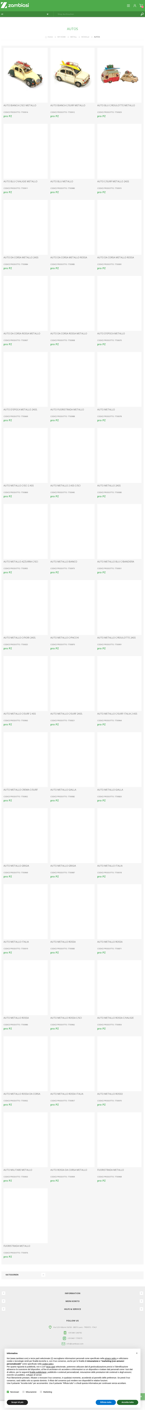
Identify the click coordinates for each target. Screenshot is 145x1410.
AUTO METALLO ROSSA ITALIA (66, 1094)
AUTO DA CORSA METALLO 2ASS (21, 257)
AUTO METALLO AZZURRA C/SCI (21, 561)
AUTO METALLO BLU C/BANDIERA (115, 561)
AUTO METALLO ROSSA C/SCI (66, 1018)
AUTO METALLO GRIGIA (16, 865)
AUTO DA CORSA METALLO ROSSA (68, 257)
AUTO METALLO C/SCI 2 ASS (19, 485)
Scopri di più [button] (17, 1402)
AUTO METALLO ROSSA (63, 942)
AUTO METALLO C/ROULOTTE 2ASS (116, 637)
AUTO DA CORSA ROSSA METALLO (22, 333)
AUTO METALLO (106, 409)
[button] (137, 1353)
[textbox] (96, 14)
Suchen (142, 14)
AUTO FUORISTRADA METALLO (67, 409)
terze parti (50, 1367)
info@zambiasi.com (75, 1343)
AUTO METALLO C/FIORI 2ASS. (20, 637)
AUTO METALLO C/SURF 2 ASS (20, 713)
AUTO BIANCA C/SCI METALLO (20, 105)
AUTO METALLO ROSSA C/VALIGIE (115, 1018)
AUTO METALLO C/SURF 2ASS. (66, 713)
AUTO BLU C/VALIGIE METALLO (20, 181)
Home (50, 37)
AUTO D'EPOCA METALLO (111, 333)
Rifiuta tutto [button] (105, 1402)
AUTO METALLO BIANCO (63, 561)
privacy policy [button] (111, 1358)
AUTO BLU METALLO (61, 181)
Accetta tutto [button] (127, 1402)
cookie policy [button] (47, 1364)
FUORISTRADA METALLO (110, 1170)
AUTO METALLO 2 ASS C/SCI (65, 485)
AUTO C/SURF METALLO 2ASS (113, 181)
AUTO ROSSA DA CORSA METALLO (68, 1170)
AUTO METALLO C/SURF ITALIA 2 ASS (117, 713)
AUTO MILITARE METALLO (18, 1170)
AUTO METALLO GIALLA (63, 789)
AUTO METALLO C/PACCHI (64, 637)
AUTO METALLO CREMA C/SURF (21, 789)
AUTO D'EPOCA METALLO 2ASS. (20, 409)
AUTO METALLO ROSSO (110, 1094)
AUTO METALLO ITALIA (109, 865)
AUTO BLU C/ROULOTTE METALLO (116, 105)
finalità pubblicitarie (38, 1372)
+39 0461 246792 (75, 1332)
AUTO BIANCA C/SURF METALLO (67, 105)
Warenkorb (141, 6)
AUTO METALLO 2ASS (109, 485)
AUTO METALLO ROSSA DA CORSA (22, 1094)
